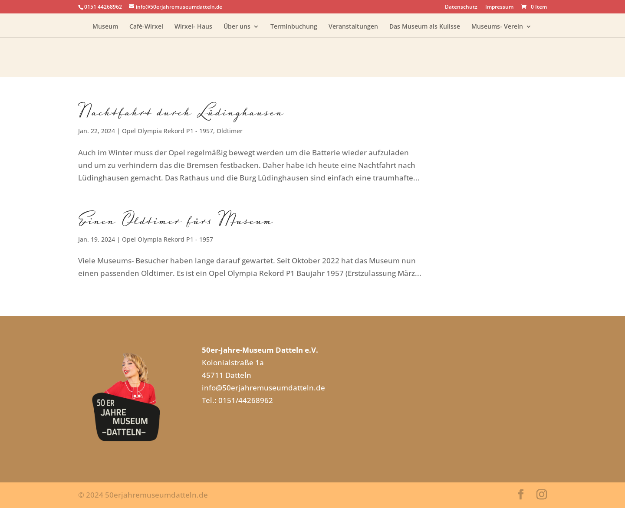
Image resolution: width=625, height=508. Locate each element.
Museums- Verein (497, 26)
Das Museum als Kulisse (424, 26)
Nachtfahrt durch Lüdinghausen (181, 111)
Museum (105, 26)
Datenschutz (461, 7)
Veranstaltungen (353, 26)
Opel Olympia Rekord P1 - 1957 (167, 131)
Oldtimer (230, 131)
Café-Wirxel (146, 26)
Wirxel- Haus (193, 26)
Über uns (237, 26)
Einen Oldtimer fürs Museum (175, 220)
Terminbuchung (293, 26)
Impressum (499, 7)
